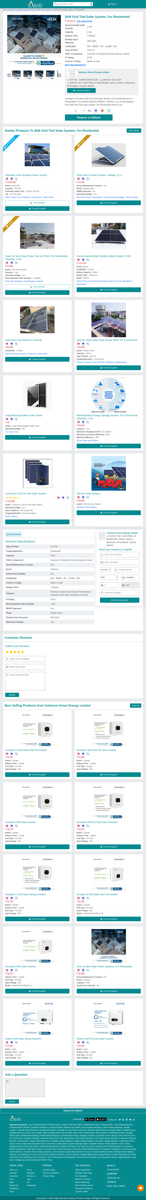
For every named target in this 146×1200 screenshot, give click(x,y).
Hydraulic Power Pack (49, 1138)
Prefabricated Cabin (117, 1132)
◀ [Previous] (9, 75)
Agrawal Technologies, (87, 507)
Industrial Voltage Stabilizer (62, 1140)
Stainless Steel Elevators (98, 1130)
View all (135, 705)
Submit (12, 694)
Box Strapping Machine (91, 1127)
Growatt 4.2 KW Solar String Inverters (25, 894)
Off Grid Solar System (88, 493)
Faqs (12, 1191)
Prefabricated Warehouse (50, 1135)
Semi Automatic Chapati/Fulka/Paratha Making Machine (89, 1154)
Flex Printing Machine (85, 1138)
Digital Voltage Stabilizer (84, 1140)
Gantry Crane (15, 1143)
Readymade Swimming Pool (77, 1157)
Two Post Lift (37, 1154)
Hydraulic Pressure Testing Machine (103, 1143)
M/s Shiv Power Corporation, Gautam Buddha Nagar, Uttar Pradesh (107, 197)
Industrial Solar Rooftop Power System (26, 174)
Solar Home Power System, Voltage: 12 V (99, 174)
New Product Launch (84, 1185)
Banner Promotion (83, 1178)
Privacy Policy (49, 1175)
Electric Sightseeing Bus (121, 1157)
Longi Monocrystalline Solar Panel (23, 414)
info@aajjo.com (113, 1177)
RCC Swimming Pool (56, 1157)
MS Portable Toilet (39, 1132)
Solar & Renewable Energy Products (22, 9)
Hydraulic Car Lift (64, 1130)
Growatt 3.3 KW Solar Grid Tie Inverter (26, 749)
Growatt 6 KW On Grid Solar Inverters (97, 821)
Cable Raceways (64, 1149)
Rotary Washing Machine (40, 1140)
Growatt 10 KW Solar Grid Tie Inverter (97, 894)
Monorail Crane (39, 1143)
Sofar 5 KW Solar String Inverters (23, 1038)
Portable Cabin (54, 1124)
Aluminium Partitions (39, 1127)
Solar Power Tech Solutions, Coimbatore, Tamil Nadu (29, 197)
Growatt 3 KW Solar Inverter (20, 821)
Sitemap (13, 1172)
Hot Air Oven (129, 1135)
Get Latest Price (84, 21)
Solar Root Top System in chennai (23, 339)
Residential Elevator (48, 1130)
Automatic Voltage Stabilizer (106, 1140)
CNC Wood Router (67, 1138)
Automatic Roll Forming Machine (109, 1146)
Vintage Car (20, 1159)
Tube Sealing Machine (123, 1124)
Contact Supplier (82, 90)
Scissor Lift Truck (79, 1130)
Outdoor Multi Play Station (72, 1124)
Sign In (112, 4)
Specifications (13, 533)
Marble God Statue (68, 1146)
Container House (103, 1135)
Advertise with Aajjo (83, 1172)
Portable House (128, 1130)
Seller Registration (83, 1169)
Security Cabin (115, 1130)
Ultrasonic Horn (50, 1149)
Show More (134, 130)
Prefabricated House (70, 1135)
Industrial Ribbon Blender (20, 1127)
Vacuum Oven (117, 1135)
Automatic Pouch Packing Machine (37, 1151)
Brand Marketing (82, 1182)
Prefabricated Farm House (20, 1132)
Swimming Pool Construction (34, 1157)
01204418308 (113, 1169)
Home (5, 9)
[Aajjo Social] (120, 1119)
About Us (13, 1169)
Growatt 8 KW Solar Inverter (20, 966)
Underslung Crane (126, 1140)
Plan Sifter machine (35, 1149)
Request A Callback (72, 1110)
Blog (11, 1182)
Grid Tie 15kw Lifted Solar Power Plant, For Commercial (107, 339)
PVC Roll (81, 1146)
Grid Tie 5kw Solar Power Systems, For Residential (104, 966)
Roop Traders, (11, 516)
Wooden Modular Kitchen (103, 1151)
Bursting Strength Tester (78, 1143)
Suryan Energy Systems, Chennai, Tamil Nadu (26, 353)
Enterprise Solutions (83, 1188)
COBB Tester (61, 1143)
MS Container (101, 1132)
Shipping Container (87, 1135)
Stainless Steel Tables (72, 1127)
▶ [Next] (59, 75)
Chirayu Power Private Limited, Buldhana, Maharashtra (102, 362)
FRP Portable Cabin (87, 1132)
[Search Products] (54, 4)
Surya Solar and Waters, (88, 440)
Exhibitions (14, 1188)
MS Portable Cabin (69, 1132)
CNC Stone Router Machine (106, 1138)
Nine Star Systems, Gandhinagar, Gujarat (24, 281)
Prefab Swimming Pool (122, 1154)
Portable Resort (54, 1132)
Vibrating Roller (107, 1124)
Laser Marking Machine (37, 1124)
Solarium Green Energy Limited (93, 72)
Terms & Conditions (51, 1172)
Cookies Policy (49, 1169)
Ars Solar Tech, (12, 431)
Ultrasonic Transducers (112, 1149)
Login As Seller (81, 1191)
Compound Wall (55, 1127)
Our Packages (81, 1175)
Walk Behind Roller (91, 1124)
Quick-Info (14, 1185)
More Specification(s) (75, 64)
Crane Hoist (26, 1143)
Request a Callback (88, 117)
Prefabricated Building (29, 1135)
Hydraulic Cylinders (31, 1138)
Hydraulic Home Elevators (27, 1130)
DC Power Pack (16, 1138)
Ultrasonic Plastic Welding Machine (87, 1149)
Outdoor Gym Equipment (100, 1157)
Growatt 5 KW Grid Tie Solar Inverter (96, 749)
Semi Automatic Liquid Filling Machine (68, 1151)
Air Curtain (90, 1146)
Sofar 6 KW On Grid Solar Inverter (95, 1038)
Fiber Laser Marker (31, 1146)
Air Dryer (87, 1151)
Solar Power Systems (44, 9)
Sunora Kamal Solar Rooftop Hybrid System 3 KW (104, 255)
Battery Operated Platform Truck (39, 1159)
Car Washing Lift (24, 1154)
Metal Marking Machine (50, 1146)
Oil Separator (23, 1140)
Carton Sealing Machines (112, 1127)
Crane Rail (51, 1143)
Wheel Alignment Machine (54, 1154)
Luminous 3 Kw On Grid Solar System (25, 493)
